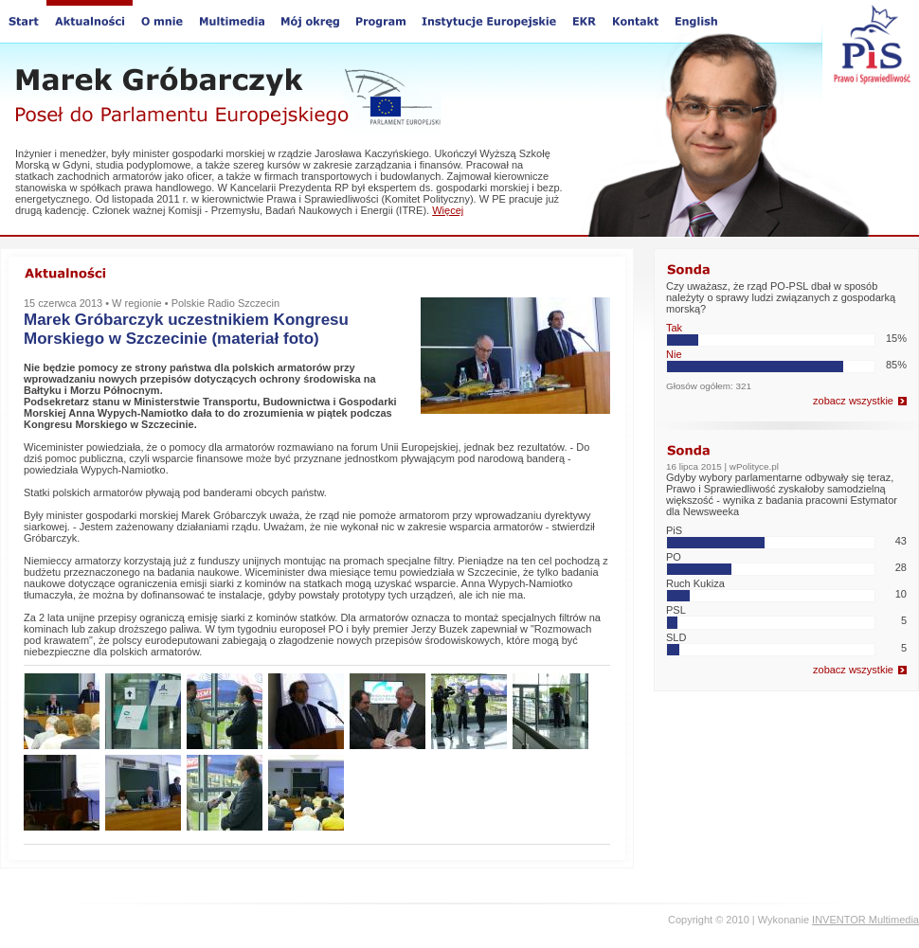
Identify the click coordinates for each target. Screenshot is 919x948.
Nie (674, 354)
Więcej (447, 210)
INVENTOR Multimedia (865, 919)
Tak (674, 327)
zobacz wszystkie (853, 400)
